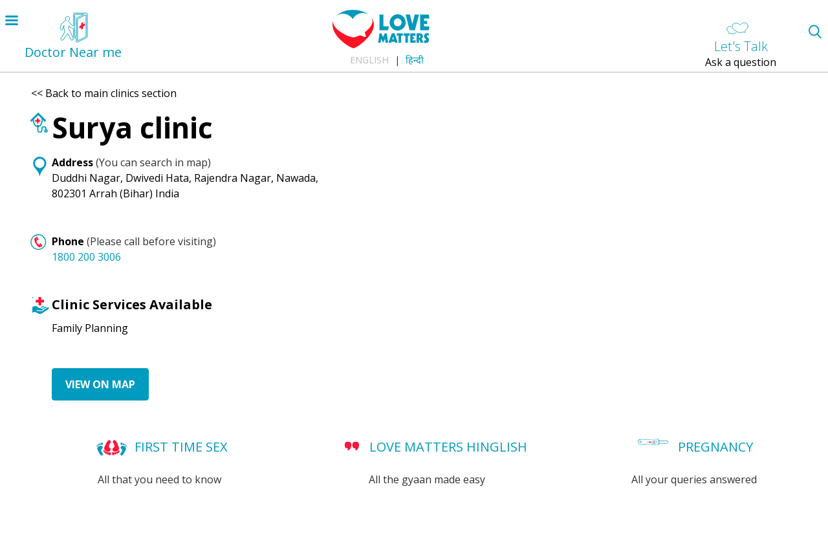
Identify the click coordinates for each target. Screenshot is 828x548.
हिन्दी (415, 60)
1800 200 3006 (86, 257)
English (369, 60)
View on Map (100, 384)
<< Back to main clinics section (104, 93)
